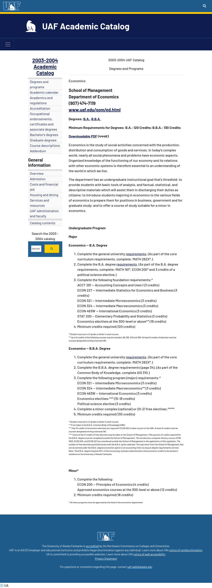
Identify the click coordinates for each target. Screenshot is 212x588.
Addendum (38, 151)
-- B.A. (91, 245)
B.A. (86, 119)
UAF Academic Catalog (85, 26)
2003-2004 (45, 60)
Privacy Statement (106, 558)
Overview (37, 173)
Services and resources (39, 202)
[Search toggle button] (204, 6)
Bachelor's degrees (44, 135)
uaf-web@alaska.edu (139, 567)
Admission (37, 179)
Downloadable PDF (83, 136)
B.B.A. (96, 119)
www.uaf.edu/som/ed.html (95, 109)
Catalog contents (42, 223)
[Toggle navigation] (8, 44)
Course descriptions (45, 145)
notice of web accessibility (149, 554)
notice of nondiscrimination (185, 550)
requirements (136, 254)
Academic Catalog (45, 69)
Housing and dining (44, 195)
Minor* (74, 470)
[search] (36, 248)
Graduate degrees (43, 140)
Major (73, 236)
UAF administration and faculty (44, 213)
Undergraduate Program (87, 228)
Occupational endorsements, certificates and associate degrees (43, 121)
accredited (92, 546)
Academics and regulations (41, 100)
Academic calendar (44, 92)
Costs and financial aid (44, 186)
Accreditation (40, 108)
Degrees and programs (39, 84)
